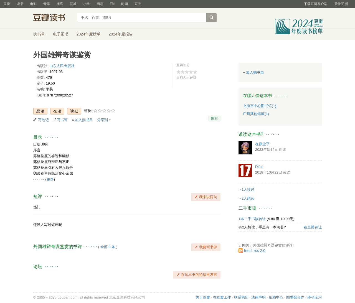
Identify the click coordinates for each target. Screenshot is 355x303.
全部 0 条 (107, 247)
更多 (50, 179)
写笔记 (43, 120)
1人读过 (248, 189)
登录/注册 (341, 4)
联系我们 (241, 297)
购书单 (39, 34)
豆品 (138, 4)
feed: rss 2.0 (254, 250)
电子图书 (61, 34)
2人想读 (248, 198)
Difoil (259, 167)
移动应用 (314, 297)
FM (112, 4)
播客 (60, 4)
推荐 (214, 118)
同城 (73, 4)
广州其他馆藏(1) (256, 114)
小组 (86, 4)
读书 (20, 4)
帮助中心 (276, 297)
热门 (36, 207)
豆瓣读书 (53, 18)
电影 (33, 4)
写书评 (62, 120)
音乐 (46, 4)
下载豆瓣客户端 (315, 4)
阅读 (100, 4)
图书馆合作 (295, 297)
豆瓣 (6, 4)
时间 (124, 4)
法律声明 (258, 297)
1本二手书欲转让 (252, 219)
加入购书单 (84, 120)
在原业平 (262, 144)
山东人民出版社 (62, 66)
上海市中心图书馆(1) (259, 106)
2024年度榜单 (89, 34)
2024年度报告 (121, 34)
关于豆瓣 (203, 297)
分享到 (102, 120)
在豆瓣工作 (222, 297)
